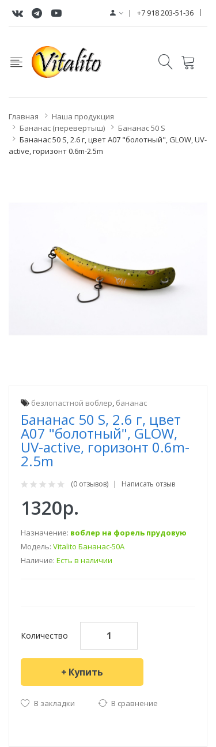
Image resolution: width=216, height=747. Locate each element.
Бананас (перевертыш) (62, 128)
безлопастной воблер (71, 403)
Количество (44, 635)
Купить (86, 672)
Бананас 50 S (141, 128)
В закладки (54, 703)
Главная (24, 116)
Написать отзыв (148, 484)
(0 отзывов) (89, 484)
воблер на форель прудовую (128, 532)
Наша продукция (83, 116)
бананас (131, 403)
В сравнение (134, 703)
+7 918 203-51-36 (165, 12)
